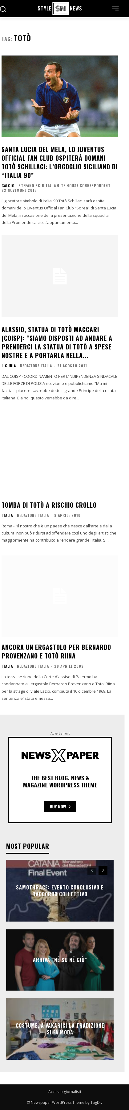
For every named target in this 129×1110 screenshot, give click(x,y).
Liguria (9, 366)
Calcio (8, 186)
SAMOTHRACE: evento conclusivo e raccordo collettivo (60, 890)
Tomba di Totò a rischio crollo (49, 505)
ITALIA (7, 515)
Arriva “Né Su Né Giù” (60, 959)
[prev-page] (91, 870)
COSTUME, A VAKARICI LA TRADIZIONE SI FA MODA (60, 1028)
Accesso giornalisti (64, 1091)
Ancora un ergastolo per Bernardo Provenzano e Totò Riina (56, 651)
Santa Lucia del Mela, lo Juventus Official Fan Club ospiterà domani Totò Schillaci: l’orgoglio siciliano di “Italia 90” (60, 162)
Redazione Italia (36, 365)
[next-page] (103, 870)
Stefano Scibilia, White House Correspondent (64, 185)
